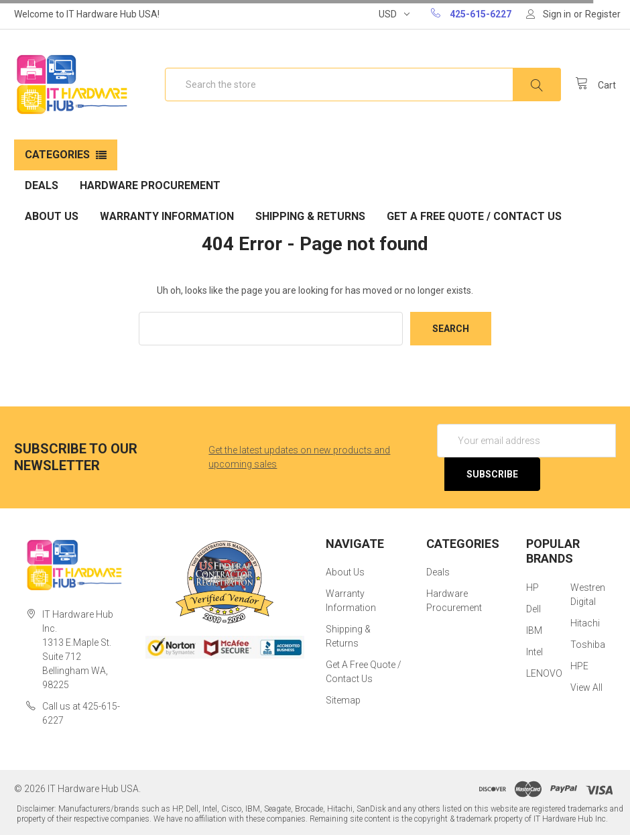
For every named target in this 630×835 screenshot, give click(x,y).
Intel (534, 652)
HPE (579, 666)
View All (586, 687)
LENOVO (544, 673)
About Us (51, 216)
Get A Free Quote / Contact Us (474, 216)
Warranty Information (167, 216)
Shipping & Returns (310, 216)
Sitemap (343, 700)
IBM (534, 630)
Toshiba (587, 644)
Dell (533, 609)
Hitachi (585, 623)
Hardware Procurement (150, 185)
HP (532, 587)
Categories (57, 154)
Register (603, 14)
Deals (41, 185)
